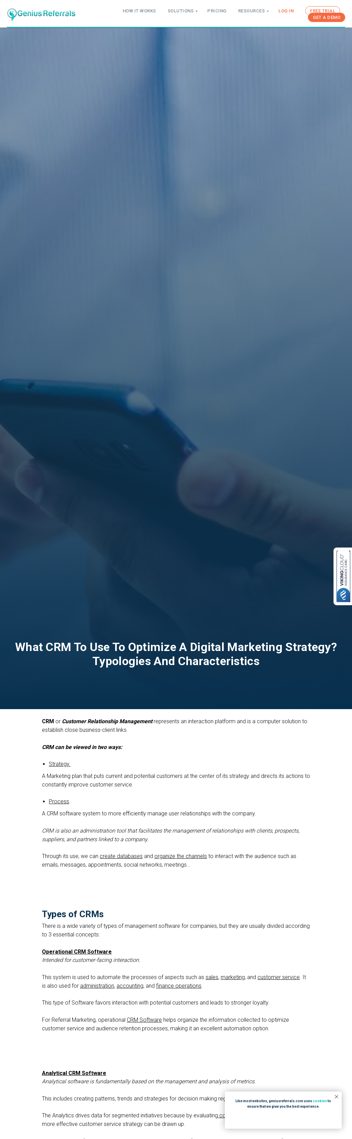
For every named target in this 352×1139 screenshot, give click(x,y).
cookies (320, 1101)
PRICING (217, 10)
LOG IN (286, 10)
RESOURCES (251, 10)
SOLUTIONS (181, 10)
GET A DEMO (326, 17)
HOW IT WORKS (139, 10)
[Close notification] (336, 1096)
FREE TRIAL (322, 10)
